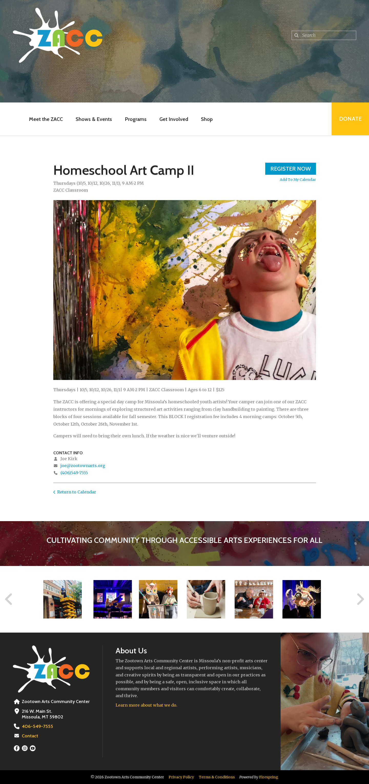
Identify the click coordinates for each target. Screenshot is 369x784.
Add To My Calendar (298, 179)
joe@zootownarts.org (82, 465)
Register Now (290, 168)
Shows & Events (94, 119)
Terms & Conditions (217, 777)
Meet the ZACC (46, 119)
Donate (350, 119)
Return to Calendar (76, 491)
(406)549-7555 (74, 472)
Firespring (268, 777)
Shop (207, 119)
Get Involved (173, 119)
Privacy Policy (181, 777)
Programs (136, 119)
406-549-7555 (37, 726)
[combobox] (324, 35)
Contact (30, 736)
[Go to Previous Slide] (9, 599)
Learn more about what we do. (146, 705)
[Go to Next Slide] (360, 599)
